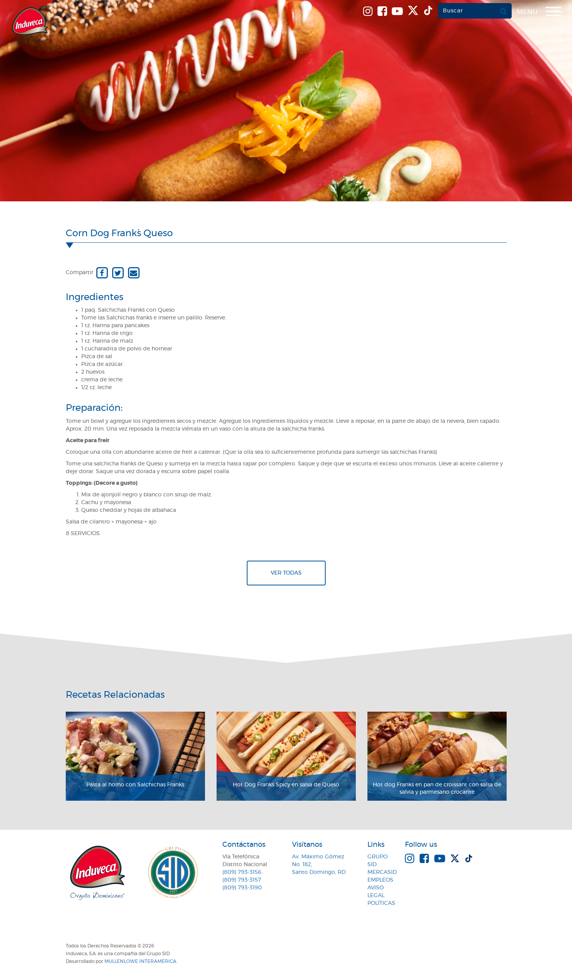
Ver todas (286, 573)
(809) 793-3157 (241, 880)
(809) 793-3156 (241, 872)
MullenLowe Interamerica (140, 961)
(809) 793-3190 (242, 888)
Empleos (380, 880)
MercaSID (382, 872)
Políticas (381, 903)
